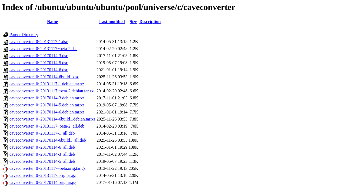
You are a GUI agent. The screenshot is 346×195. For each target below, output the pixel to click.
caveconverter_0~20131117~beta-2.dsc (43, 48)
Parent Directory (23, 34)
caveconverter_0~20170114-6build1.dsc (44, 76)
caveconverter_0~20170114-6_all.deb (42, 147)
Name (52, 21)
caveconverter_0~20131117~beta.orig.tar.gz (47, 168)
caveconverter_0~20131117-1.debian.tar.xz (46, 84)
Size (133, 21)
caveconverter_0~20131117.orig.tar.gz (42, 175)
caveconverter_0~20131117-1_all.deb (42, 133)
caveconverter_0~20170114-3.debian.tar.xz (46, 98)
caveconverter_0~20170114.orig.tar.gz (42, 182)
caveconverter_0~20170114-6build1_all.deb (47, 140)
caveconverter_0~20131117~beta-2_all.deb (46, 126)
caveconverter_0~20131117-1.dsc (38, 41)
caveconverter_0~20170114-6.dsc (38, 69)
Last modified (112, 21)
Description (150, 21)
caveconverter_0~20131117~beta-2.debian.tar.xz (51, 91)
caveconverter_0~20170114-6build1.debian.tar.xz (52, 119)
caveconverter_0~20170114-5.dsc (38, 62)
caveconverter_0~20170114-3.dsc (38, 55)
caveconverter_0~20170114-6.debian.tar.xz (46, 112)
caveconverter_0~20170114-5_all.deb (42, 161)
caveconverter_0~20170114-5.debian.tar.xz (46, 105)
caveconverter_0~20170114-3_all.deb (42, 154)
